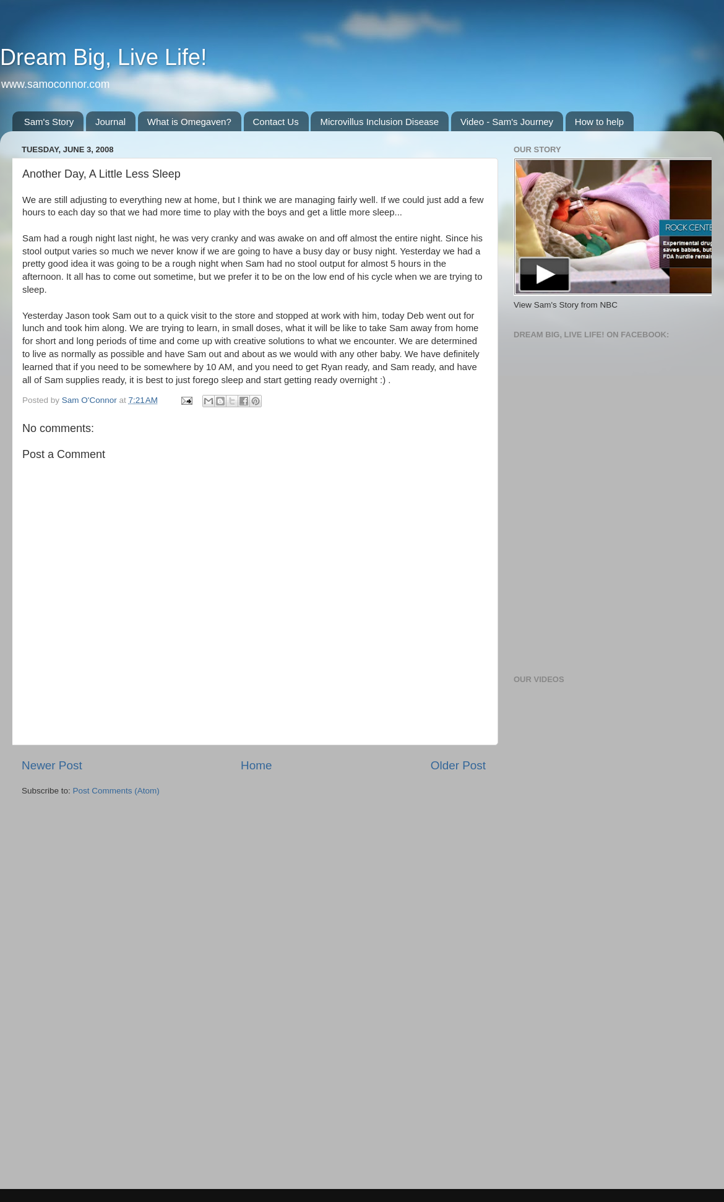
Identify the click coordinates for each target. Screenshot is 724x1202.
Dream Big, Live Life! (103, 57)
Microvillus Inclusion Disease (379, 121)
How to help (599, 121)
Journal (110, 121)
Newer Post (52, 765)
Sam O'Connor (90, 400)
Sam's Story (49, 121)
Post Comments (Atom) (116, 790)
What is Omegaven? (189, 121)
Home (256, 765)
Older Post (458, 765)
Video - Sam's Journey (506, 121)
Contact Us (276, 121)
